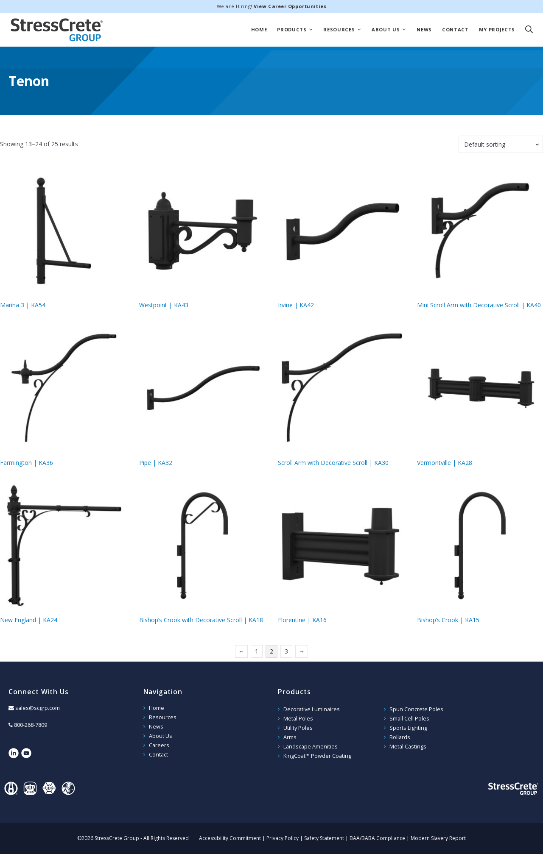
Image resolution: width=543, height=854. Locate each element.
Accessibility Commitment (230, 838)
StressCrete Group (57, 30)
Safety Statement (324, 838)
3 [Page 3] (286, 651)
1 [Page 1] (256, 651)
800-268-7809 (30, 725)
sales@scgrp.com (37, 708)
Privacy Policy (282, 838)
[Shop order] (501, 144)
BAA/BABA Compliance (377, 838)
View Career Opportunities (290, 6)
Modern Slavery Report (438, 838)
